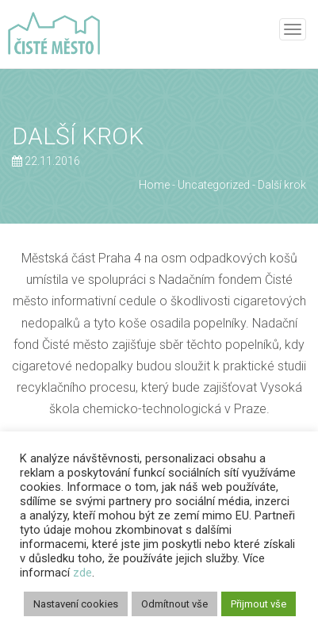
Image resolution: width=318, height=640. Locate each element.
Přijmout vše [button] (258, 604)
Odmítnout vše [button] (174, 604)
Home (154, 184)
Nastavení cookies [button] (75, 604)
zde (82, 572)
